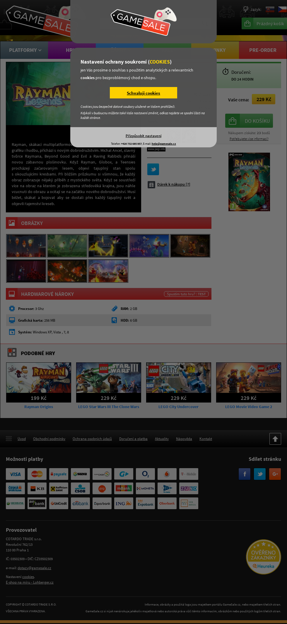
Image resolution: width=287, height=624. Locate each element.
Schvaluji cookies (143, 93)
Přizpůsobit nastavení (143, 135)
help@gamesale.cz (164, 144)
